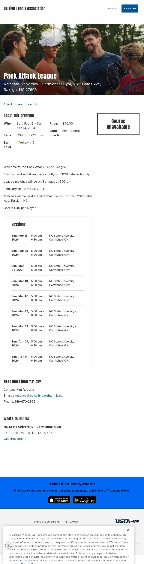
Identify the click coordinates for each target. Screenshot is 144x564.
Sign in (111, 8)
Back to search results (22, 104)
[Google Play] (84, 500)
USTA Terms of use (47, 522)
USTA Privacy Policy (48, 527)
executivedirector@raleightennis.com (39, 395)
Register (130, 8)
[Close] (128, 534)
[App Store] (59, 500)
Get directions (13, 439)
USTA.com (71, 522)
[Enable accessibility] (8, 545)
